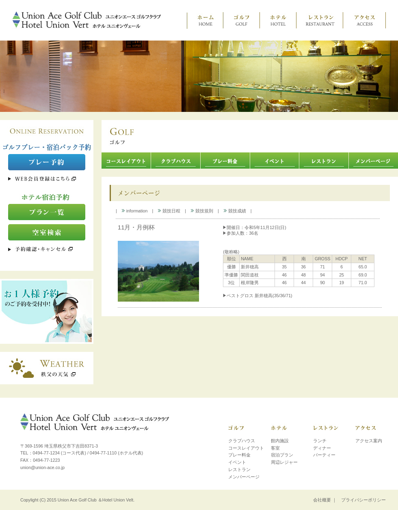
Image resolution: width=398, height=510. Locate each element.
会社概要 (322, 499)
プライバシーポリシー (363, 499)
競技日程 (169, 210)
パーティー (324, 454)
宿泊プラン (282, 454)
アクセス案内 (368, 440)
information (134, 210)
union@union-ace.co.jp (42, 467)
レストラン (239, 469)
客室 (275, 448)
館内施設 (280, 440)
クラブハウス (241, 440)
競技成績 (234, 210)
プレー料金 (239, 454)
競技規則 (201, 210)
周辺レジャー (284, 462)
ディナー (322, 448)
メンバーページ (244, 476)
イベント (237, 462)
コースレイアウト (246, 448)
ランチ (320, 440)
